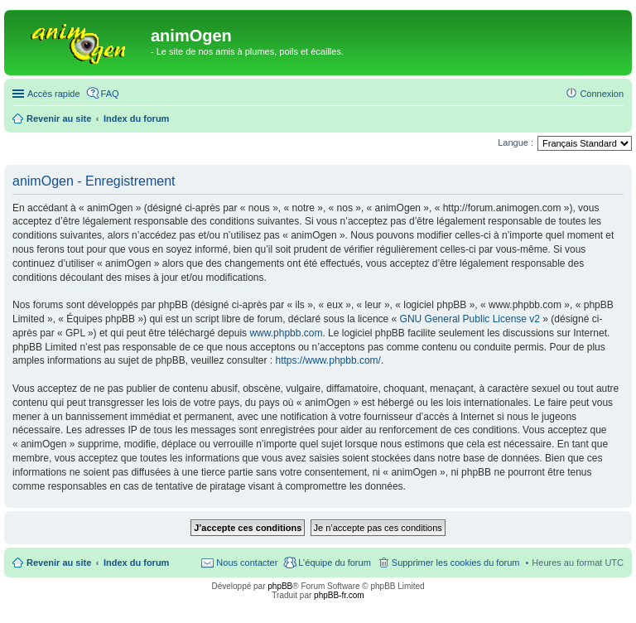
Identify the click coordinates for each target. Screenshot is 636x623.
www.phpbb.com (285, 333)
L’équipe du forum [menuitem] (334, 562)
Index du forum (136, 562)
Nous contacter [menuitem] (246, 562)
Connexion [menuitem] (602, 94)
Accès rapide (53, 94)
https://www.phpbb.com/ (328, 360)
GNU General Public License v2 (470, 319)
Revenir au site (58, 562)
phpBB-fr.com (339, 595)
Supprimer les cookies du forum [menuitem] (456, 562)
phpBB (279, 586)
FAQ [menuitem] (110, 94)
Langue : (515, 142)
